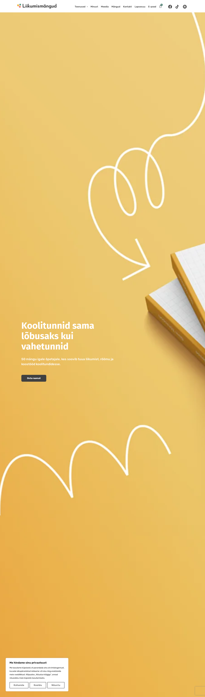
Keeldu (38, 685)
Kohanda (19, 685)
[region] (37, 674)
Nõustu (56, 685)
